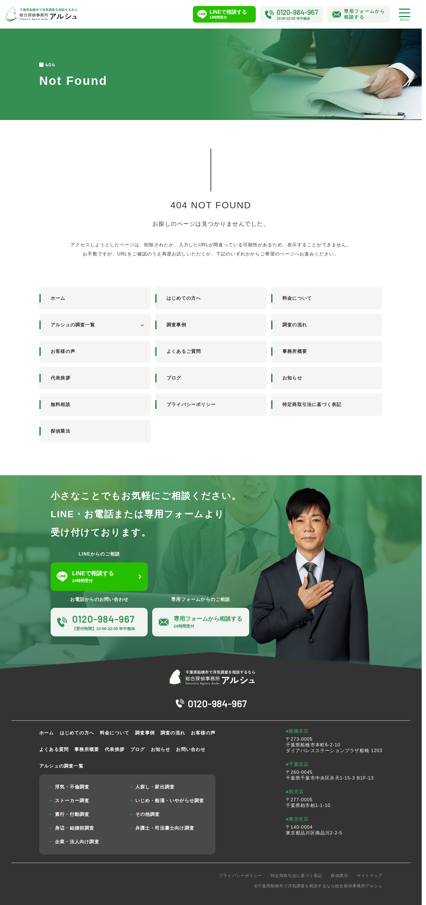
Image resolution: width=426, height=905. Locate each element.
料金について (297, 298)
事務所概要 (294, 351)
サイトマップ (370, 875)
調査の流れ (294, 324)
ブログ (174, 377)
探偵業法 (60, 431)
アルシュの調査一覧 (73, 324)
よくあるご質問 (184, 351)
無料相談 (60, 404)
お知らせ (292, 377)
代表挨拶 (60, 377)
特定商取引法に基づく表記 (311, 404)
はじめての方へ (184, 298)
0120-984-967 (217, 703)
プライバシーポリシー (191, 404)
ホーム (58, 298)
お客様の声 (63, 351)
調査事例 (176, 324)
